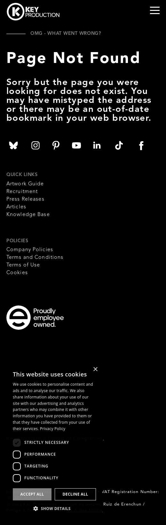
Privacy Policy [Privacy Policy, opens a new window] (52, 428)
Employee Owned (75, 317)
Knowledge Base (28, 214)
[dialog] (54, 441)
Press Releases (25, 199)
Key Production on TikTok (119, 145)
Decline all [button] (75, 494)
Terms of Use (23, 265)
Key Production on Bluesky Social (13, 145)
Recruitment (22, 191)
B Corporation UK (16, 358)
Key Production (33, 11)
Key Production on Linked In (97, 145)
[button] (54, 508)
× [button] (95, 369)
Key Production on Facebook (141, 145)
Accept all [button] (32, 494)
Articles (16, 207)
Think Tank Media (106, 455)
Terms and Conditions (34, 257)
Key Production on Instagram (35, 145)
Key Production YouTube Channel (76, 145)
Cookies (17, 272)
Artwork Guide (25, 184)
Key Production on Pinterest (56, 145)
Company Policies (29, 249)
